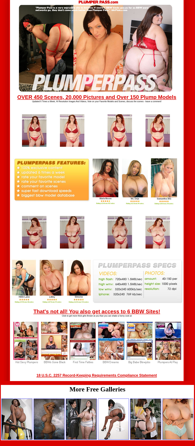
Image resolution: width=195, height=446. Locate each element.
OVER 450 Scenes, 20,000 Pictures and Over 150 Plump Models (96, 97)
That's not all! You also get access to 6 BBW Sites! (96, 311)
